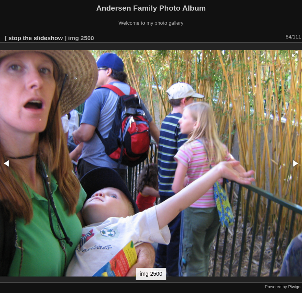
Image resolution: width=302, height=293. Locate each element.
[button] (295, 54)
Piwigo (294, 286)
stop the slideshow (35, 38)
